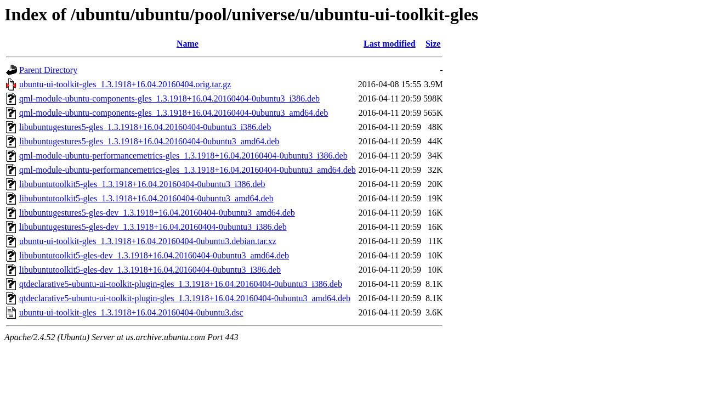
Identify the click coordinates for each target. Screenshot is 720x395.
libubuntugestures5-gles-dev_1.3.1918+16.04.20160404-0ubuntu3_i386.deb (153, 227)
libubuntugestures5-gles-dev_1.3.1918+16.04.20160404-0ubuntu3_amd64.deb (157, 212)
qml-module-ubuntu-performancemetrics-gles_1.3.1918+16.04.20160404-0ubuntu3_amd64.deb (187, 169)
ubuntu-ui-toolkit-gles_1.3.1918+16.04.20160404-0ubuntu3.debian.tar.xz (147, 241)
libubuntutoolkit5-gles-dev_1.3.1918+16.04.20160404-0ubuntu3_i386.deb (150, 269)
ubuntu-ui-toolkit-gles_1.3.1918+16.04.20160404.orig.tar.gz (125, 84)
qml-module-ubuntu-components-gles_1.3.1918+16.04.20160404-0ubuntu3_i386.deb (169, 98)
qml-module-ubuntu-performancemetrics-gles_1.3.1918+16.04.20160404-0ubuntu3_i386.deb (183, 155)
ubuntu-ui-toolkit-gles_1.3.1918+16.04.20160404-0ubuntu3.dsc (131, 312)
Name (188, 43)
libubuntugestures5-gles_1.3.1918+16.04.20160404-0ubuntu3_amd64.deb (149, 141)
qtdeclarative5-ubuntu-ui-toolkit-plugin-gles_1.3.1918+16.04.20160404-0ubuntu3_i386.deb (180, 284)
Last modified (390, 43)
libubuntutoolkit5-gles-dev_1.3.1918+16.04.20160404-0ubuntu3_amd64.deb (154, 255)
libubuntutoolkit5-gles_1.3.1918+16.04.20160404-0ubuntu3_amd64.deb (146, 198)
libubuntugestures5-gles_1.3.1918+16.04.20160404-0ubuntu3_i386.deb (145, 127)
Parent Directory (48, 70)
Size (433, 43)
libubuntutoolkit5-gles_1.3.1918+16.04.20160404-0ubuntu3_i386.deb (142, 184)
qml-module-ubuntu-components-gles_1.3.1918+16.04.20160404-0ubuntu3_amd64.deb (173, 112)
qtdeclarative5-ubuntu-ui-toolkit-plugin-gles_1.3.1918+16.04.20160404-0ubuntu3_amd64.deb (184, 298)
